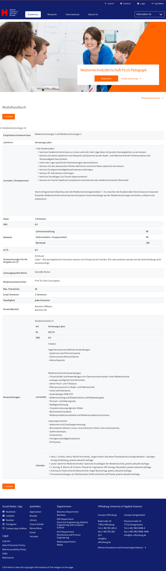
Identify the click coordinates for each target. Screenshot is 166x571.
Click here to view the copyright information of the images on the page (37, 567)
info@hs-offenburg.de (135, 535)
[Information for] (150, 14)
